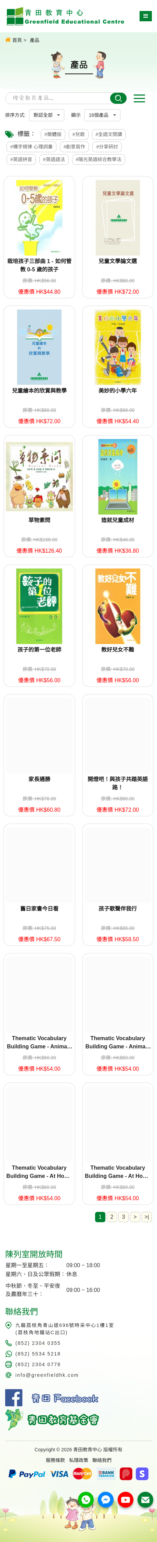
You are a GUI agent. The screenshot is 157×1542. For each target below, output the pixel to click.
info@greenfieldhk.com (47, 1375)
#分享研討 (107, 146)
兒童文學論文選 (118, 261)
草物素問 (39, 520)
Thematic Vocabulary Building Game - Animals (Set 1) (39, 1043)
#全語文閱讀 (109, 134)
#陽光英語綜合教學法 (99, 159)
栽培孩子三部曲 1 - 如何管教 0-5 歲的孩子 (39, 265)
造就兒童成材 (117, 520)
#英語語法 (54, 159)
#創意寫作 (75, 146)
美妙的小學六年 (118, 391)
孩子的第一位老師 (39, 650)
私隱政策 (78, 1460)
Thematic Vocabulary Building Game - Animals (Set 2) (118, 1043)
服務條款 (55, 1460)
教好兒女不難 (117, 650)
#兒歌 (79, 134)
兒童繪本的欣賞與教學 (39, 391)
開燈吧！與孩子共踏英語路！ (118, 783)
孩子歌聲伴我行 (118, 909)
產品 (34, 40)
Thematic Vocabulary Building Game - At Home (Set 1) (39, 1172)
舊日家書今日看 (39, 909)
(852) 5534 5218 (38, 1354)
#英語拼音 (21, 159)
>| (146, 1217)
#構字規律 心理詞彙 (31, 146)
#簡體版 (53, 134)
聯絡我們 (102, 1460)
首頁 (13, 40)
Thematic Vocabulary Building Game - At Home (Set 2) (118, 1172)
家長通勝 (39, 779)
